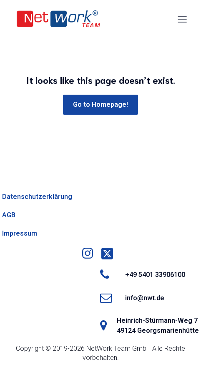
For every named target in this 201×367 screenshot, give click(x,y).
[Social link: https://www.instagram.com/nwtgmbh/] (90, 253)
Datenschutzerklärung (37, 197)
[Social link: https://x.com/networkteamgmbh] (110, 253)
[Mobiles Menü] (182, 19)
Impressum (19, 233)
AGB (8, 215)
